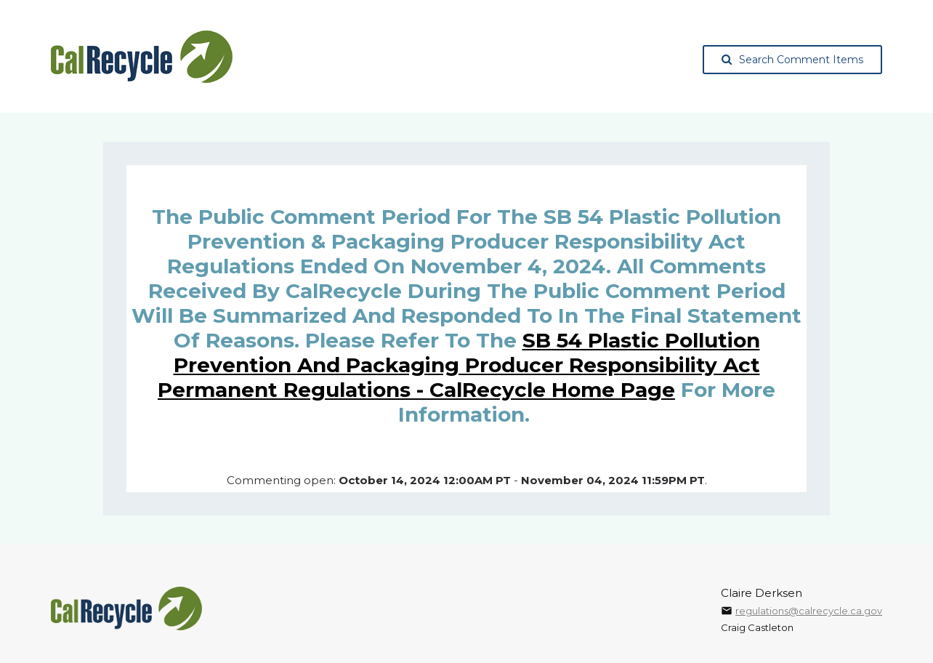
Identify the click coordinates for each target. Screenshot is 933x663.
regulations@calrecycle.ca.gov (808, 610)
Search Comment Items (792, 59)
